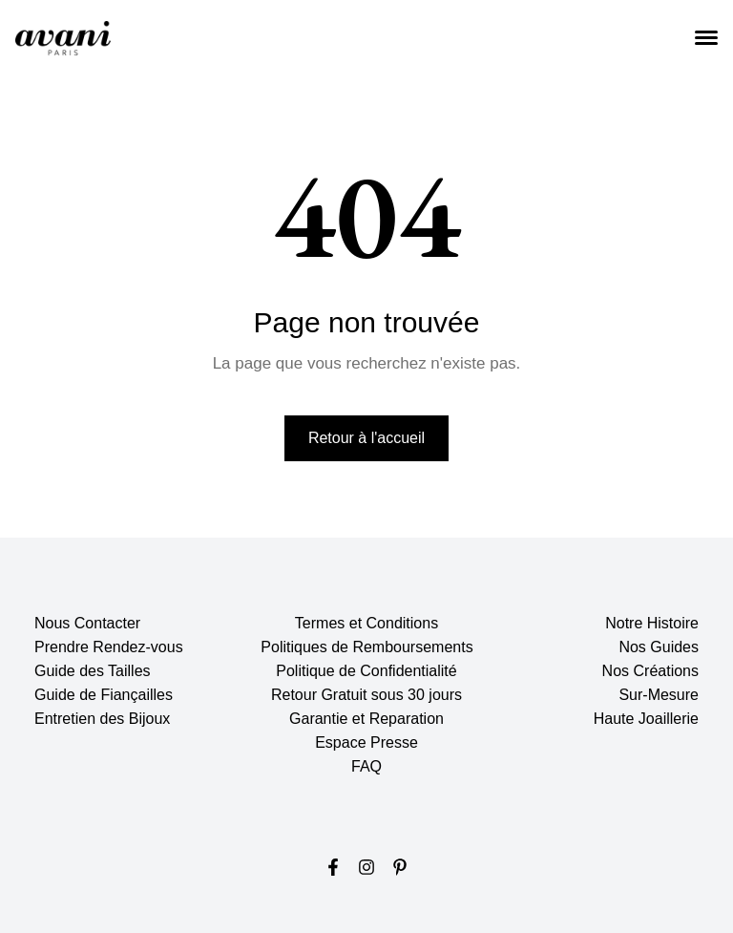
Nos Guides (658, 647)
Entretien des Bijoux (102, 718)
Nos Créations (650, 671)
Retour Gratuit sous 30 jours (366, 695)
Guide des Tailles (92, 671)
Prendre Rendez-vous (108, 647)
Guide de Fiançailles (103, 695)
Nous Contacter (87, 623)
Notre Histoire (652, 623)
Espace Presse (366, 742)
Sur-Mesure (658, 695)
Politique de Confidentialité (366, 671)
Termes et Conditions (366, 623)
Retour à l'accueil (366, 438)
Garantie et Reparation (366, 718)
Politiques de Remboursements (366, 647)
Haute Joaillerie (646, 718)
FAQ (366, 766)
